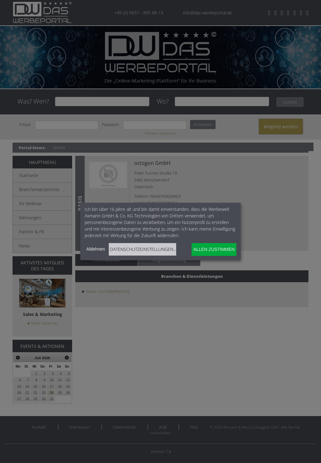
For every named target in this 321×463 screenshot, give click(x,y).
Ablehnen (96, 249)
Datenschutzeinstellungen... (143, 249)
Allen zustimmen (213, 249)
